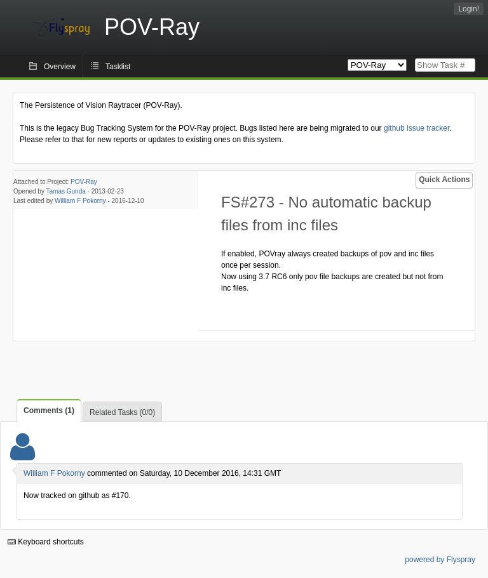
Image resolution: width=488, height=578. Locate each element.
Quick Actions (444, 179)
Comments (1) (49, 410)
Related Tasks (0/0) (122, 412)
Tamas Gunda (66, 191)
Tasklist (117, 66)
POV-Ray (84, 181)
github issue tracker (416, 128)
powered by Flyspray (440, 559)
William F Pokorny (80, 200)
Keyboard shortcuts (46, 541)
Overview (60, 66)
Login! (468, 8)
